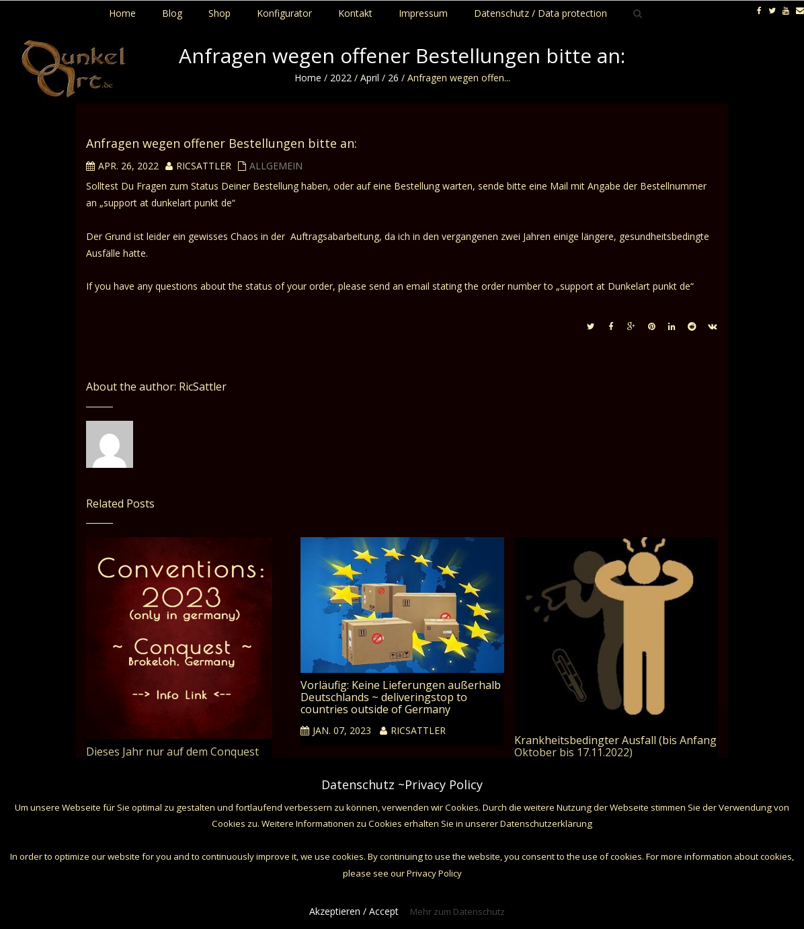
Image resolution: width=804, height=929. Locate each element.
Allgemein (276, 165)
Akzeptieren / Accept (354, 911)
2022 (341, 77)
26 (393, 77)
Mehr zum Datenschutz (457, 911)
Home (307, 77)
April (369, 77)
